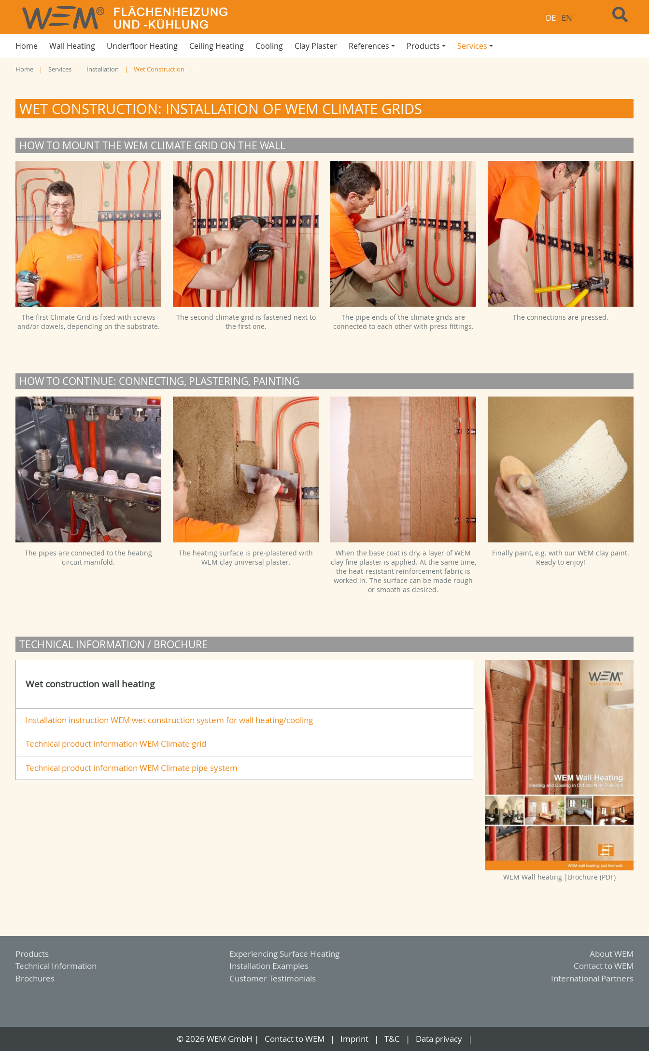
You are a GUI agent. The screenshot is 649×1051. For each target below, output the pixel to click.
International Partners (592, 978)
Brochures (35, 978)
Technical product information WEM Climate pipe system (132, 767)
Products (32, 953)
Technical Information (56, 965)
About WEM (612, 953)
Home (24, 69)
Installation (102, 69)
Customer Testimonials (272, 978)
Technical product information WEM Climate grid (116, 743)
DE (551, 17)
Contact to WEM (604, 965)
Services (59, 69)
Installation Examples (269, 965)
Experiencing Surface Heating (284, 953)
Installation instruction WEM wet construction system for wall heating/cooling (169, 719)
